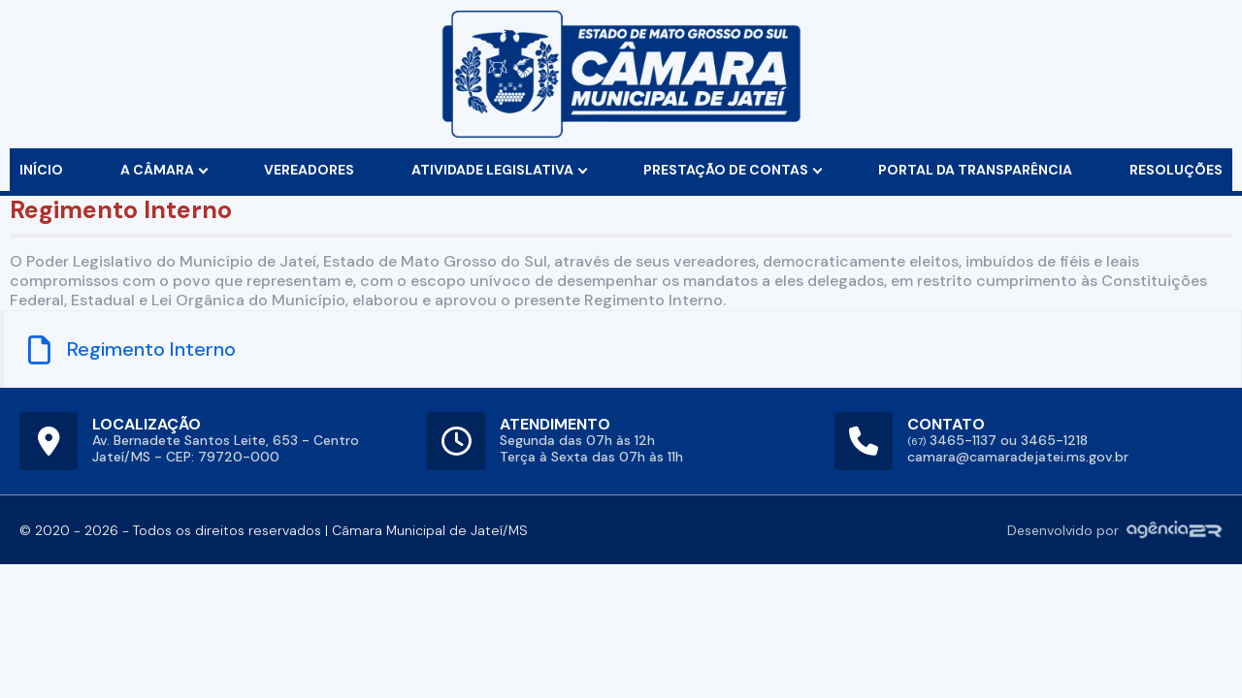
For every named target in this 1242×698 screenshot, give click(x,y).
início (41, 169)
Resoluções (1176, 169)
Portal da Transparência (975, 169)
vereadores (309, 169)
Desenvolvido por (1115, 530)
